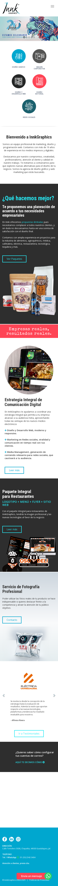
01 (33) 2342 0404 (27, 857)
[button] (8, 695)
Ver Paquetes (14, 259)
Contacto (12, 620)
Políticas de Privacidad (39, 880)
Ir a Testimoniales (29, 733)
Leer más (14, 470)
